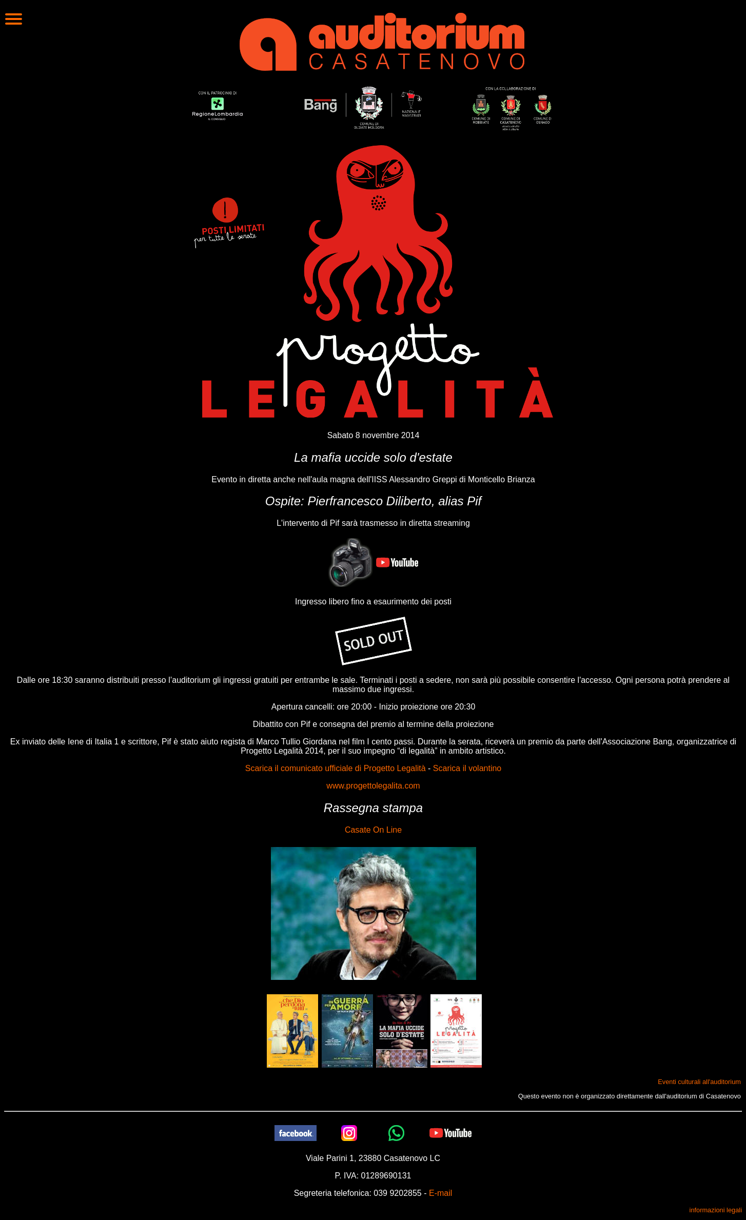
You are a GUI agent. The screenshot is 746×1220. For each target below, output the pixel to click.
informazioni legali (716, 1210)
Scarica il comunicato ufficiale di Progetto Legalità (335, 768)
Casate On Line (373, 829)
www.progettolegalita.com (373, 785)
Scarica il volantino (467, 768)
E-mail (440, 1193)
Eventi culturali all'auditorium (699, 1082)
